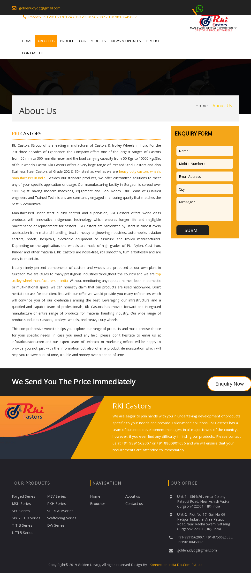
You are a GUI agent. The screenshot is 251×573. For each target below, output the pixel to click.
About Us (46, 41)
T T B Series (22, 525)
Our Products (92, 41)
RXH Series (56, 503)
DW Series (56, 525)
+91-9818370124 (57, 16)
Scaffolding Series (61, 518)
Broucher (155, 41)
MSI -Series (21, 503)
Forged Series (23, 496)
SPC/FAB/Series (60, 510)
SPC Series (21, 510)
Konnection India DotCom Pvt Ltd (176, 564)
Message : (204, 209)
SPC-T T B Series (26, 518)
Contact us (134, 503)
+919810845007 (122, 16)
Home (27, 41)
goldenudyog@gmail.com (40, 8)
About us (132, 496)
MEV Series (56, 496)
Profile (67, 41)
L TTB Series (22, 532)
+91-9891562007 (90, 16)
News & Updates (126, 41)
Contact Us (33, 53)
